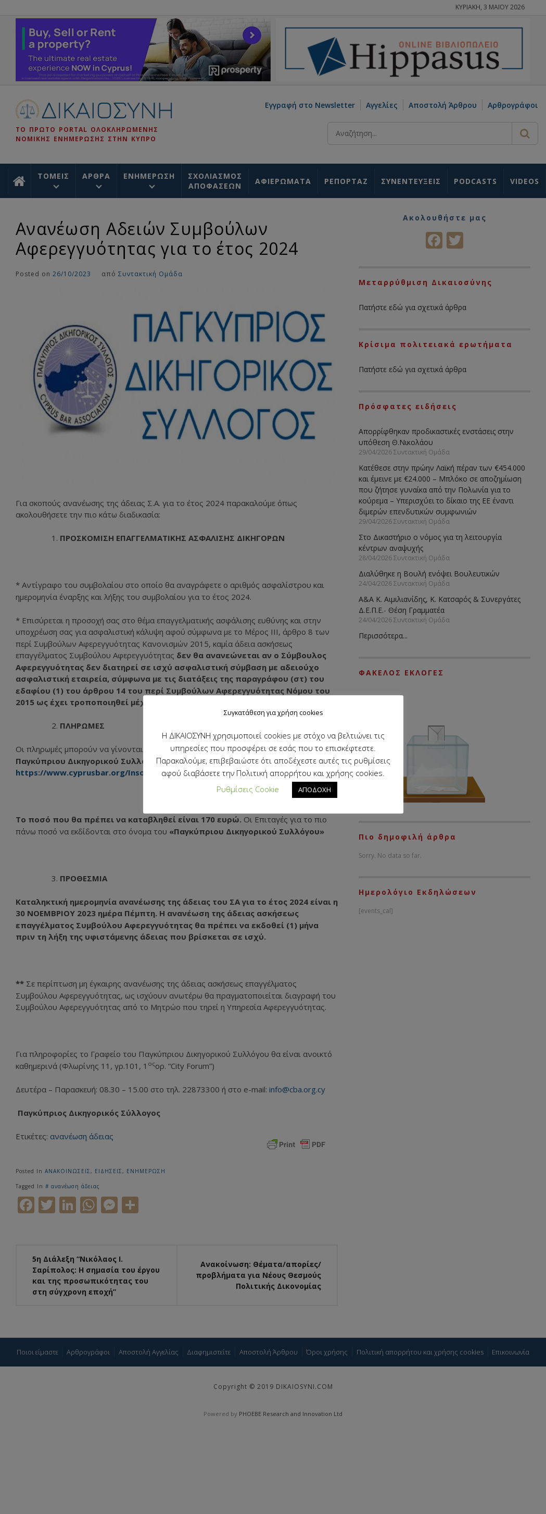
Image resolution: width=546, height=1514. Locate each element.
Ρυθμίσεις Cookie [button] (248, 789)
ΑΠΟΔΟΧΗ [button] (314, 789)
